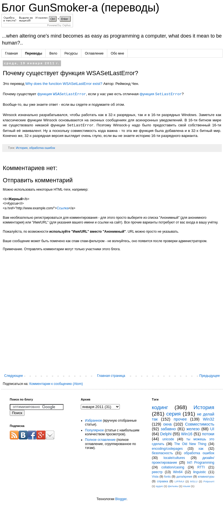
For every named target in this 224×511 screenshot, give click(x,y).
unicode (168, 439)
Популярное (94, 430)
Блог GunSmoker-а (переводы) (80, 7)
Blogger (120, 499)
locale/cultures (174, 458)
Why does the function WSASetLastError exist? (63, 84)
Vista (155, 476)
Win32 (208, 419)
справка (162, 481)
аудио (159, 486)
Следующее (13, 376)
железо (193, 429)
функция (61, 94)
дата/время (184, 476)
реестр (157, 472)
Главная (11, 53)
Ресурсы (70, 53)
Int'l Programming (200, 463)
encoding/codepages (167, 449)
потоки (208, 434)
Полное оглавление (100, 440)
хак (200, 449)
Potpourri (208, 481)
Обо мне (117, 53)
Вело (53, 53)
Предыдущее (209, 376)
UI (212, 429)
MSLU (194, 481)
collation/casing (172, 467)
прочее (180, 419)
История (22, 147)
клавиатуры (206, 476)
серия (173, 414)
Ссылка (63, 208)
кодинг (160, 407)
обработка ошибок (42, 147)
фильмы (173, 486)
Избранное (93, 420)
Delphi (166, 434)
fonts (167, 476)
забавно (168, 429)
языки (186, 486)
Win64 (177, 472)
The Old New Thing (190, 444)
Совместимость (199, 424)
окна (167, 424)
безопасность (162, 453)
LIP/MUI (179, 481)
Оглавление (94, 53)
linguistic (199, 472)
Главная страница (111, 376)
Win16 (187, 434)
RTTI (200, 467)
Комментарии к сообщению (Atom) (56, 384)
